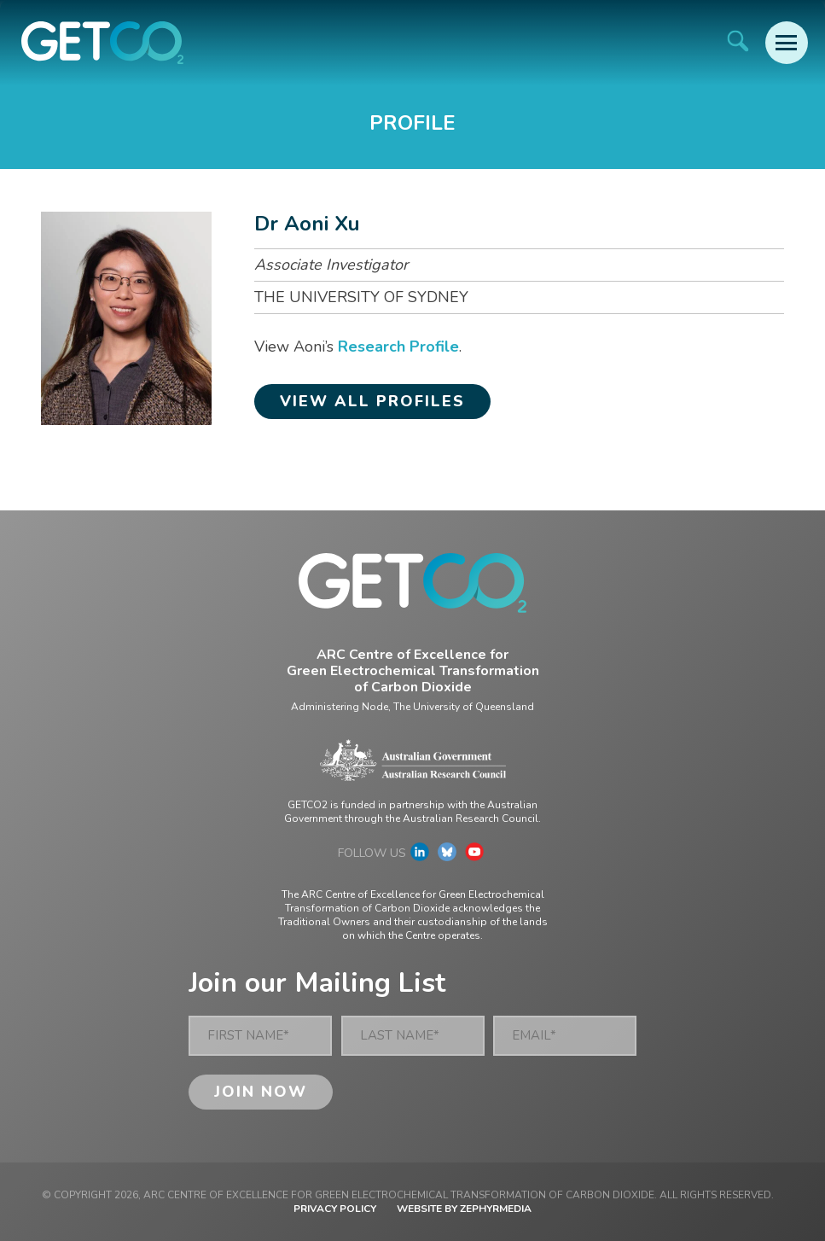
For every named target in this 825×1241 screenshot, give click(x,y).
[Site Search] (737, 40)
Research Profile (398, 346)
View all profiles (372, 401)
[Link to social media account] (419, 856)
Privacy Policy (334, 1208)
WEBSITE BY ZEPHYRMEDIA (464, 1208)
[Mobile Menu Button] (786, 42)
